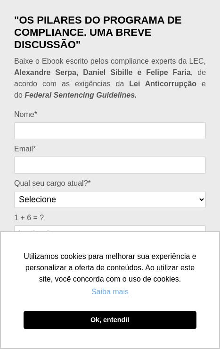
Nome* (25, 114)
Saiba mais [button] (110, 292)
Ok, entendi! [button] (110, 320)
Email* (25, 149)
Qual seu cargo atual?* (52, 183)
